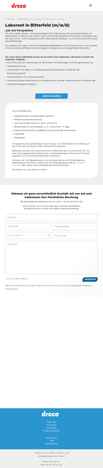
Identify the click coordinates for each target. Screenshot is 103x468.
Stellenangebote (24, 19)
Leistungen (51, 428)
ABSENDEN (90, 279)
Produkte (51, 425)
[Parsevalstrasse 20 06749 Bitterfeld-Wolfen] (51, 380)
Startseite (10, 19)
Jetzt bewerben (51, 96)
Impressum (51, 438)
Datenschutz (51, 444)
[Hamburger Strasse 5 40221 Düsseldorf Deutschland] (51, 325)
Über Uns (51, 422)
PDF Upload (60, 236)
